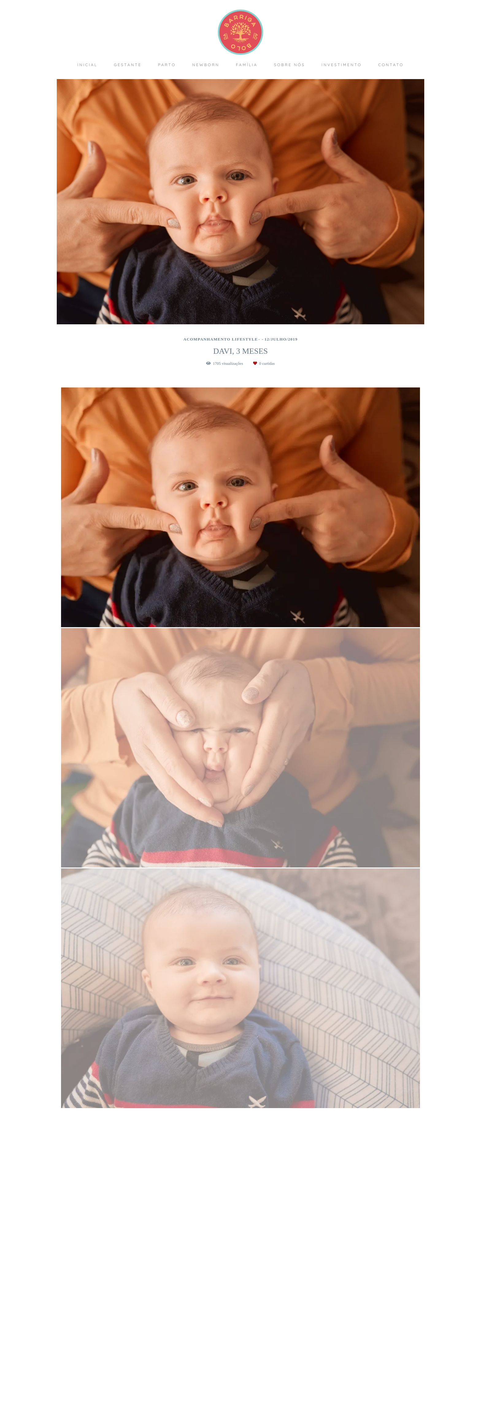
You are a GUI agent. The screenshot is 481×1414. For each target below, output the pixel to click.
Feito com (240, 1409)
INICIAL (87, 64)
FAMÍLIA (247, 64)
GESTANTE (127, 64)
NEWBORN (205, 64)
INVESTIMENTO (341, 64)
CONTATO (391, 64)
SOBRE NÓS (289, 64)
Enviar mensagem (357, 1344)
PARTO (167, 64)
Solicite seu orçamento (395, 674)
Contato (352, 1386)
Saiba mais (171, 1371)
